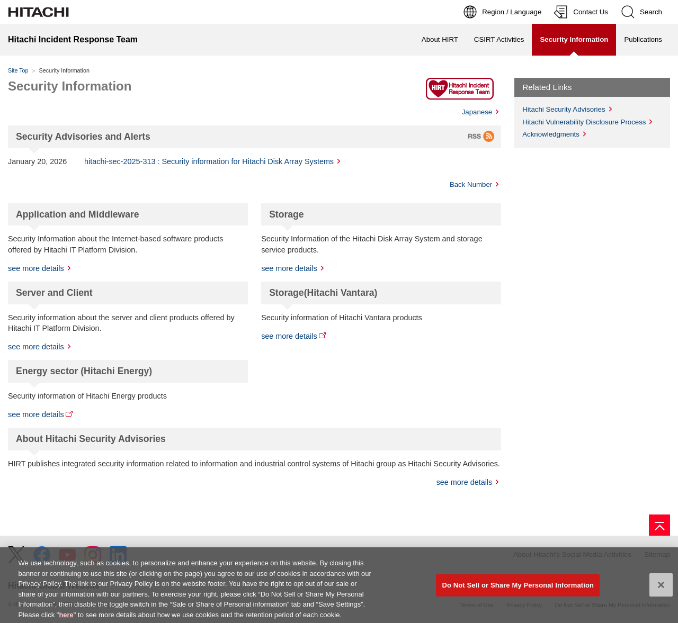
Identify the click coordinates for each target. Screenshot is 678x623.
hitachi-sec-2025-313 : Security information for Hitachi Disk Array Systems (209, 161)
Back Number (471, 184)
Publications (643, 39)
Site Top (18, 70)
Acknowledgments (550, 134)
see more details (36, 268)
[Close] (661, 588)
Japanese (477, 112)
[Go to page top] (659, 525)
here (66, 617)
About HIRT (440, 39)
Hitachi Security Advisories (563, 109)
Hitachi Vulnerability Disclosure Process (584, 122)
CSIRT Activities (499, 39)
